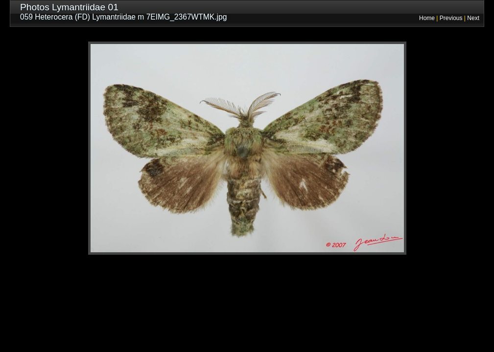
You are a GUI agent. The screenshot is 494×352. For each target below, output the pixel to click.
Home (427, 18)
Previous (451, 18)
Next (473, 18)
